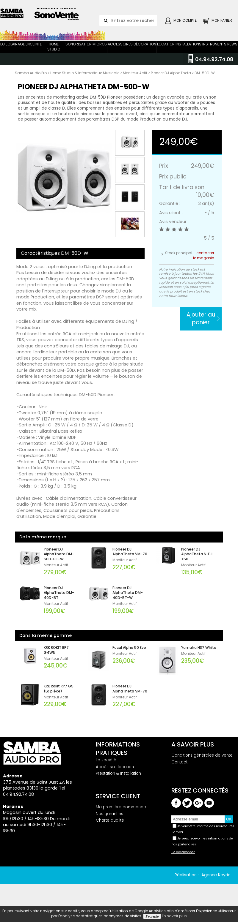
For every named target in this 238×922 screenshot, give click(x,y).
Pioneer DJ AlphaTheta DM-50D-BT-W (59, 562)
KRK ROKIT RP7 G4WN (56, 658)
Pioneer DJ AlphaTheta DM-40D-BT (59, 601)
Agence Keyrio (216, 883)
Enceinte (34, 52)
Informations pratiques (118, 757)
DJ (2, 52)
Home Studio (53, 55)
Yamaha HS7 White (198, 656)
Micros (100, 52)
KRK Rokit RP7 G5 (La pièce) (58, 697)
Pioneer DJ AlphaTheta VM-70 (129, 560)
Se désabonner (183, 860)
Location (166, 52)
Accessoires (120, 52)
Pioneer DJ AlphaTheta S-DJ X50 (196, 562)
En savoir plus (174, 915)
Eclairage (15, 52)
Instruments (214, 52)
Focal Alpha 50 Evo (129, 656)
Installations (188, 52)
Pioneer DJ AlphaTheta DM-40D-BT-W (127, 601)
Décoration (145, 52)
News (232, 52)
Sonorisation (78, 52)
